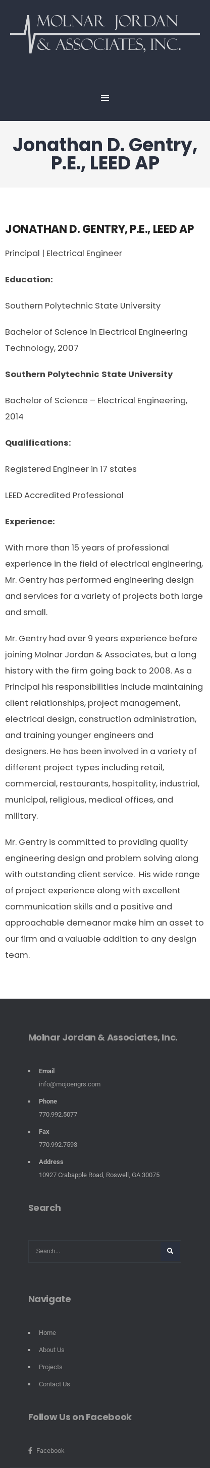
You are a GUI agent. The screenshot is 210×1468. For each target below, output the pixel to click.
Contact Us (54, 1384)
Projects (51, 1367)
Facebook (46, 1450)
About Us (52, 1350)
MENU (105, 98)
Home (47, 1332)
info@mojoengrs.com (69, 1084)
